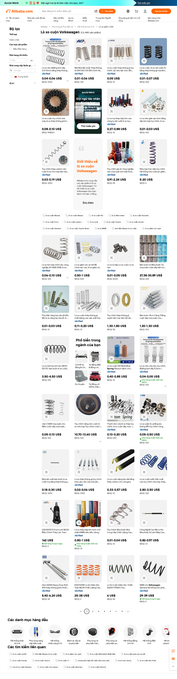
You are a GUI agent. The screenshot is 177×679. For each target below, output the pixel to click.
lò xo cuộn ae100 (18, 654)
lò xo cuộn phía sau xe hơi (133, 654)
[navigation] (22, 319)
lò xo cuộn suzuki (135, 222)
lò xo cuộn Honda (18, 660)
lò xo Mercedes (116, 215)
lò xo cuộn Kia (96, 215)
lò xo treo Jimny (123, 660)
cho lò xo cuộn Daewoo (21, 667)
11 (122, 611)
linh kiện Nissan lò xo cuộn (124, 228)
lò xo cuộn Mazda (51, 215)
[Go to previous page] (80, 611)
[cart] (137, 11)
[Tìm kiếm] (107, 11)
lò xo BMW (100, 228)
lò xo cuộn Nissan (74, 215)
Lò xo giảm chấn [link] (106, 27)
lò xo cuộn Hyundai (139, 215)
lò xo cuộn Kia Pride (146, 660)
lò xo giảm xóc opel (151, 228)
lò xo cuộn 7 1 (62, 660)
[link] (173, 651)
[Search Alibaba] (67, 11)
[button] (96, 11)
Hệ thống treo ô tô (85, 27)
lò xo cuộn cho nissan (47, 667)
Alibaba (44, 27)
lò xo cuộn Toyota (112, 222)
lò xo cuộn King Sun (73, 667)
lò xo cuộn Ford (50, 222)
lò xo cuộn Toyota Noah (78, 228)
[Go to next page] (128, 611)
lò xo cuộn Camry (41, 660)
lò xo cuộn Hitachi (97, 667)
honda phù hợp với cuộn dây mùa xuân (92, 660)
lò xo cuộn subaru (72, 222)
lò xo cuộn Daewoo (52, 228)
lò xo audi (92, 222)
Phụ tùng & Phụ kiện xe (62, 27)
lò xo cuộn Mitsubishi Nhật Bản (101, 654)
